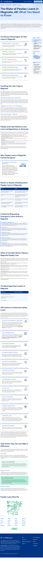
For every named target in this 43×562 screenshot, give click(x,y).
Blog (23, 537)
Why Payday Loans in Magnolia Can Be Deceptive (37, 49)
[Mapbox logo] (3, 515)
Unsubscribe (35, 545)
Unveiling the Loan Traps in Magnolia (37, 43)
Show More (14, 528)
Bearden (16, 523)
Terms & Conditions (36, 537)
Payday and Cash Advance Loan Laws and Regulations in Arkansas (37, 46)
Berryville (23, 523)
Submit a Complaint (38, 1)
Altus (1, 523)
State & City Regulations (26, 541)
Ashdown (9, 520)
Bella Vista (23, 518)
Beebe (16, 525)
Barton (16, 520)
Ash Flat (9, 518)
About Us (23, 543)
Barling (16, 518)
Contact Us (24, 539)
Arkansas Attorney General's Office (37, 65)
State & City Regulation (28, 1)
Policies (34, 541)
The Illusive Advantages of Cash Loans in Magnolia (37, 40)
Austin (9, 523)
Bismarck (23, 525)
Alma (1, 520)
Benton (23, 520)
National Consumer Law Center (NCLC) (37, 72)
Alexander (2, 518)
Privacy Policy (35, 543)
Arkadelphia (3, 525)
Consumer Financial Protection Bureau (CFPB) (37, 69)
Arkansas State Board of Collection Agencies (37, 67)
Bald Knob (9, 525)
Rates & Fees (35, 539)
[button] (13, 507)
